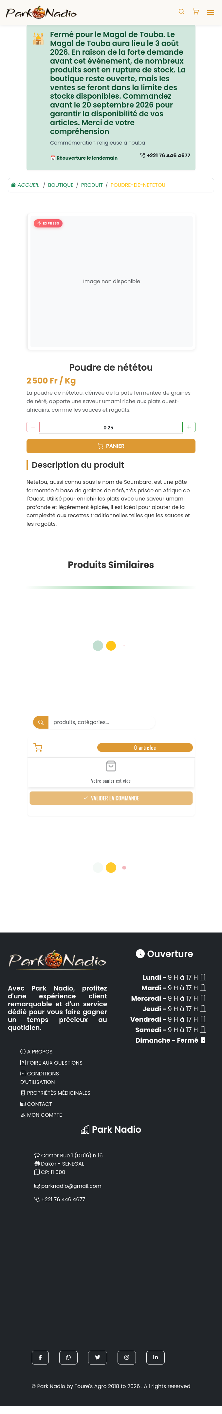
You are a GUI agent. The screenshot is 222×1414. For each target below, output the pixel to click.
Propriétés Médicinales (55, 1093)
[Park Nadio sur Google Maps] (111, 1277)
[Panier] (111, 446)
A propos (36, 1051)
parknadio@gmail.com (68, 1186)
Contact (36, 1104)
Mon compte (41, 1115)
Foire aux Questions (51, 1063)
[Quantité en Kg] (111, 428)
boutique (60, 185)
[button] (40, 1358)
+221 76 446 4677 (165, 155)
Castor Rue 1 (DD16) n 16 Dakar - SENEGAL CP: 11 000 (68, 1164)
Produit (92, 185)
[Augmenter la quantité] (188, 427)
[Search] (101, 722)
